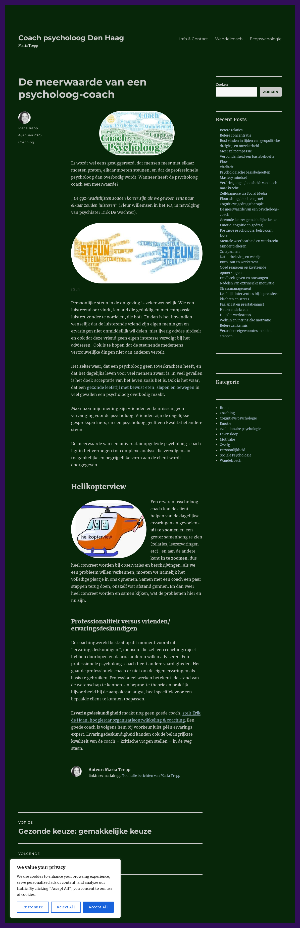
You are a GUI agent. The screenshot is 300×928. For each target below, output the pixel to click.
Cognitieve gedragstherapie (242, 204)
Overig (225, 445)
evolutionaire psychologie (240, 429)
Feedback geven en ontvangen (244, 278)
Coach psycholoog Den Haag (71, 37)
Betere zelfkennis (234, 325)
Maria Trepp (28, 128)
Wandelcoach (229, 38)
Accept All (98, 907)
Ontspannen (230, 251)
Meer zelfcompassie (236, 151)
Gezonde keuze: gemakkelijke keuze (248, 220)
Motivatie (227, 439)
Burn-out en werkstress (239, 262)
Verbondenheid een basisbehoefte (247, 156)
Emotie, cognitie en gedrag (241, 225)
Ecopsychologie (266, 38)
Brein (224, 408)
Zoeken (222, 84)
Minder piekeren (233, 246)
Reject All (66, 907)
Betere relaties (231, 130)
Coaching (26, 142)
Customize (33, 907)
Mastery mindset (233, 178)
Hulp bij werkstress (235, 315)
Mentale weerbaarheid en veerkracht (249, 241)
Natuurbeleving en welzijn (241, 257)
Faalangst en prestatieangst (242, 304)
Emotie (225, 423)
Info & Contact (193, 38)
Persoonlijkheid (232, 450)
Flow (224, 162)
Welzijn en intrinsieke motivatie (245, 320)
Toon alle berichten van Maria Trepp (151, 776)
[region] (65, 888)
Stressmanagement (235, 288)
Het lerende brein (234, 310)
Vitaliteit (226, 167)
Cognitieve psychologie (238, 418)
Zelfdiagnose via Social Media (243, 193)
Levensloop (229, 434)
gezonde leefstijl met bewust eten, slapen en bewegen (140, 387)
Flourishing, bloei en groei (241, 199)
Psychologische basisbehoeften (245, 172)
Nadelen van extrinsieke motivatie (247, 283)
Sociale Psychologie (235, 455)
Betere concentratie (235, 135)
